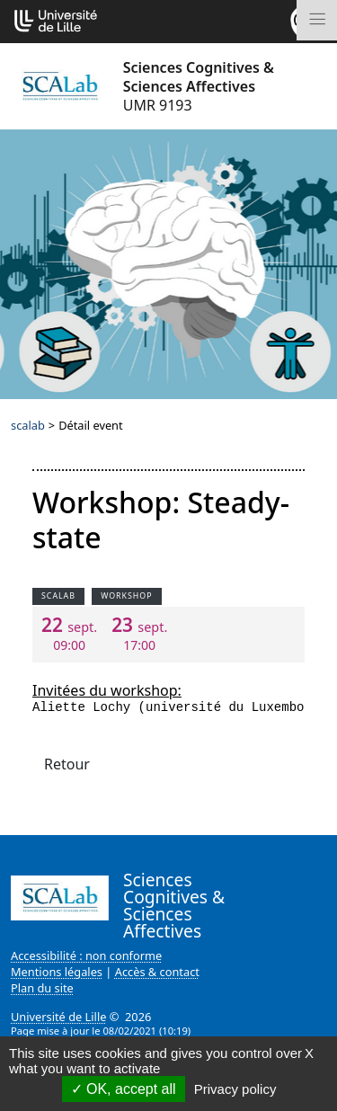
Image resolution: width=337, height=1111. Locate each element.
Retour (67, 764)
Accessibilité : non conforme (86, 955)
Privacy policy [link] (235, 1089)
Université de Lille (58, 1017)
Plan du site (42, 988)
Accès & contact (157, 972)
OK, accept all (123, 1089)
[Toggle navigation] (317, 20)
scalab (28, 425)
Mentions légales (56, 972)
